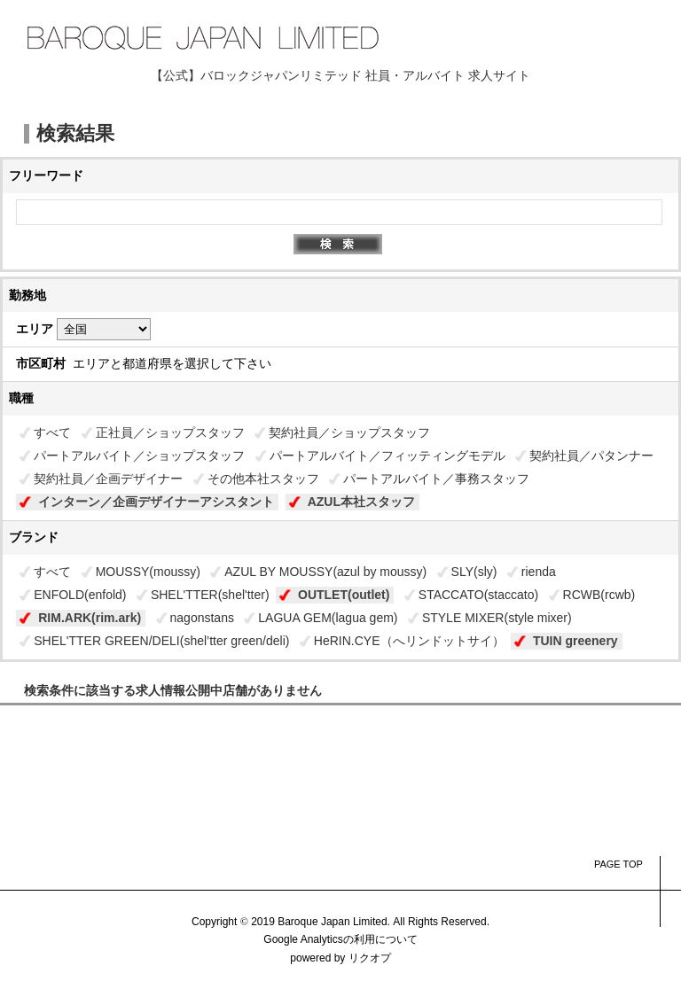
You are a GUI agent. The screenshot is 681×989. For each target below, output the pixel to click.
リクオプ (369, 958)
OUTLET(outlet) (343, 595)
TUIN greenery (575, 641)
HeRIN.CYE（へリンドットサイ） (409, 641)
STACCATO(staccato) (478, 595)
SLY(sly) (474, 572)
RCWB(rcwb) (599, 595)
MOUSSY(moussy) (148, 572)
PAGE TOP (618, 864)
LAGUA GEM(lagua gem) (327, 618)
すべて (52, 432)
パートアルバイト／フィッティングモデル (387, 455)
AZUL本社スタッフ (361, 501)
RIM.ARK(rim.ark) (89, 618)
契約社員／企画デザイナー (108, 478)
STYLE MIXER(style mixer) (497, 618)
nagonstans (202, 618)
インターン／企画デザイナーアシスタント (156, 501)
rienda (538, 572)
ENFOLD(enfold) (80, 595)
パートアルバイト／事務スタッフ (436, 478)
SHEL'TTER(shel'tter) (210, 595)
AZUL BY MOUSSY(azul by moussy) (325, 572)
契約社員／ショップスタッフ (349, 432)
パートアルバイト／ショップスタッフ (139, 455)
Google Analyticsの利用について (340, 939)
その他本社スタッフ (263, 478)
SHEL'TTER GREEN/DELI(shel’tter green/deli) (161, 641)
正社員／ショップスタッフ (170, 432)
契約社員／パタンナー (591, 455)
